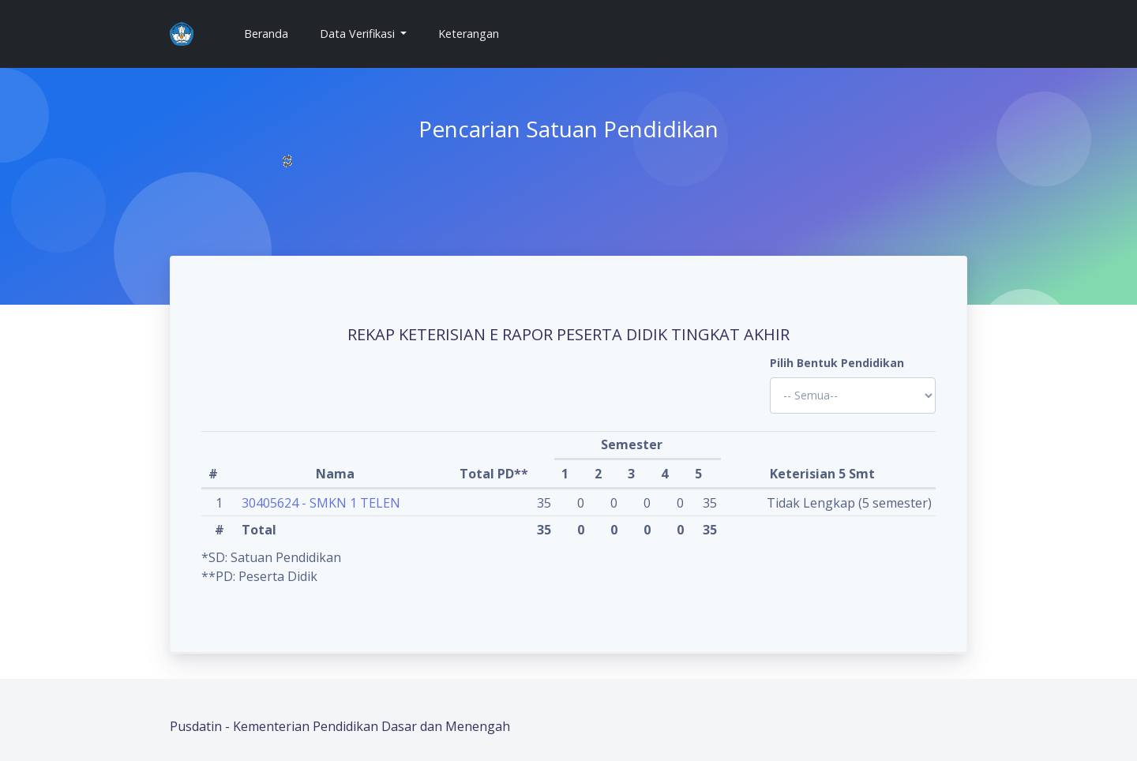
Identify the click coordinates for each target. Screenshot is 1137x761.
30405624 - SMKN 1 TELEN (321, 503)
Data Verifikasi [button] (359, 33)
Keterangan (468, 33)
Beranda (272, 32)
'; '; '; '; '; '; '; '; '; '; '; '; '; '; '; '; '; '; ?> (853, 395)
